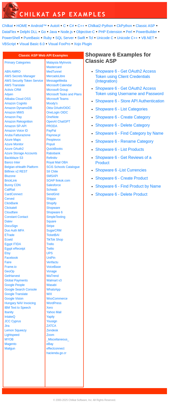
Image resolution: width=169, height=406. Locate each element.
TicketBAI (53, 235)
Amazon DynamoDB (18, 108)
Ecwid (9, 239)
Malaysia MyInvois (59, 62)
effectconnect (56, 348)
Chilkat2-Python (100, 26)
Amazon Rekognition (19, 121)
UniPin (51, 257)
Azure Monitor (14, 144)
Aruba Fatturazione (17, 135)
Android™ (39, 26)
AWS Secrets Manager (20, 76)
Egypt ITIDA (13, 244)
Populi (51, 144)
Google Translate (16, 294)
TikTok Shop (55, 239)
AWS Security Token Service (24, 80)
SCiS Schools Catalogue (63, 167)
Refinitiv (52, 158)
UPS (50, 253)
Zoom (50, 335)
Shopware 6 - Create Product (121, 178)
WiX (49, 294)
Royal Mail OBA (57, 162)
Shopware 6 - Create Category (122, 117)
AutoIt (55, 26)
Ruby (48, 38)
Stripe (50, 226)
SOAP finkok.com (58, 180)
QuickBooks (55, 149)
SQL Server (64, 38)
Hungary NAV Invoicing (20, 303)
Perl (129, 32)
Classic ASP (145, 26)
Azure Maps (13, 139)
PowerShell (11, 38)
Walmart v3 (54, 280)
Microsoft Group (57, 90)
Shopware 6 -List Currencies (120, 170)
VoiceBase (54, 267)
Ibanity (9, 312)
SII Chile (52, 171)
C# (71, 26)
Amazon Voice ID (16, 130)
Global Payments (16, 280)
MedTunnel (54, 71)
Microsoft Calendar (59, 85)
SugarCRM (54, 230)
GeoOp (9, 271)
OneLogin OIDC (57, 112)
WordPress (54, 303)
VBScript (9, 44)
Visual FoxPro (59, 44)
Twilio (50, 248)
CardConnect (14, 194)
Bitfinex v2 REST (16, 171)
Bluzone (10, 176)
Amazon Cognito (16, 103)
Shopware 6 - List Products (119, 149)
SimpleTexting (56, 217)
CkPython (124, 26)
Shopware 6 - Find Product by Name (128, 186)
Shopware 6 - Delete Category (122, 125)
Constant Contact (16, 217)
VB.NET (147, 38)
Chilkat (7, 26)
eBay (50, 344)
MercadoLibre (56, 76)
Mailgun (10, 348)
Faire (8, 262)
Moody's (52, 103)
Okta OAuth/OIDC (59, 108)
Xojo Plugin (83, 44)
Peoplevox (54, 139)
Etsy (7, 253)
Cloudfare (11, 212)
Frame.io (10, 267)
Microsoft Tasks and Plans (64, 94)
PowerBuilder (146, 32)
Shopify (52, 203)
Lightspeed (12, 335)
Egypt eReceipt (15, 248)
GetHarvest (12, 276)
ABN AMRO (12, 71)
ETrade (9, 235)
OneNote (53, 117)
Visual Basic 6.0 (32, 44)
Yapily (51, 316)
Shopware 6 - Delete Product (121, 194)
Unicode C (105, 38)
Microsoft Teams (58, 99)
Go (43, 32)
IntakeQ (10, 316)
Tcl (91, 38)
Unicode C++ (127, 38)
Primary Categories (18, 62)
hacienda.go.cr (57, 353)
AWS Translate (15, 85)
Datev (8, 221)
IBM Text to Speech (18, 307)
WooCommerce (57, 298)
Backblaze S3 (14, 158)
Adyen (9, 94)
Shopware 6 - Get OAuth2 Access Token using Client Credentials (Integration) (125, 76)
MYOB (9, 339)
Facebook (11, 257)
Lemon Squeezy (16, 330)
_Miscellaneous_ (58, 339)
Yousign (52, 321)
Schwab (52, 189)
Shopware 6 (55, 212)
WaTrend (53, 276)
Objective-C (85, 32)
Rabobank (53, 153)
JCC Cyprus (13, 321)
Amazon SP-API (16, 126)
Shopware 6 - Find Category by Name (129, 133)
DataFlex (9, 32)
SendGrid (53, 194)
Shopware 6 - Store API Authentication (129, 101)
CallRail (10, 189)
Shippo (51, 198)
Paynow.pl (53, 135)
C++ (81, 26)
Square (51, 221)
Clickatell (11, 208)
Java (53, 32)
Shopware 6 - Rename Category (124, 141)
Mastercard (54, 67)
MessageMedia (57, 80)
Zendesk (52, 330)
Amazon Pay (13, 117)
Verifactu (52, 262)
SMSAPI (52, 176)
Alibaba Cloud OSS (18, 99)
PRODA (52, 126)
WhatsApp (53, 289)
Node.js (67, 32)
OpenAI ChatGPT (58, 121)
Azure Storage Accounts (21, 153)
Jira (7, 326)
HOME (21, 26)
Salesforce (54, 185)
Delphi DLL (28, 32)
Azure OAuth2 (14, 149)
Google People (15, 285)
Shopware (53, 208)
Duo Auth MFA (14, 230)
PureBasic (32, 38)
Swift (81, 38)
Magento (10, 344)
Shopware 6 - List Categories (121, 109)
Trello (50, 244)
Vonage (52, 271)
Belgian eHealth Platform (21, 167)
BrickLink (11, 180)
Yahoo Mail (54, 312)
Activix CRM (13, 90)
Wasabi (52, 285)
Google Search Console (21, 289)
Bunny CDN (12, 185)
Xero (50, 307)
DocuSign (11, 226)
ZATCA (51, 326)
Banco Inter (12, 162)
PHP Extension (110, 32)
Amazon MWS (14, 112)
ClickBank (11, 203)
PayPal (51, 130)
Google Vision (14, 298)
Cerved (9, 198)
